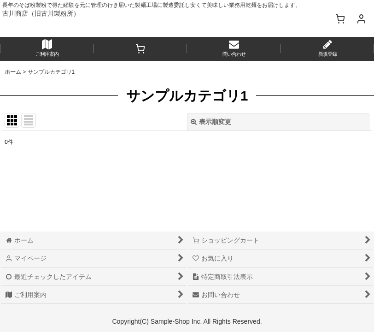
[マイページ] (361, 18)
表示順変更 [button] (211, 121)
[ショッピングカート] (340, 18)
